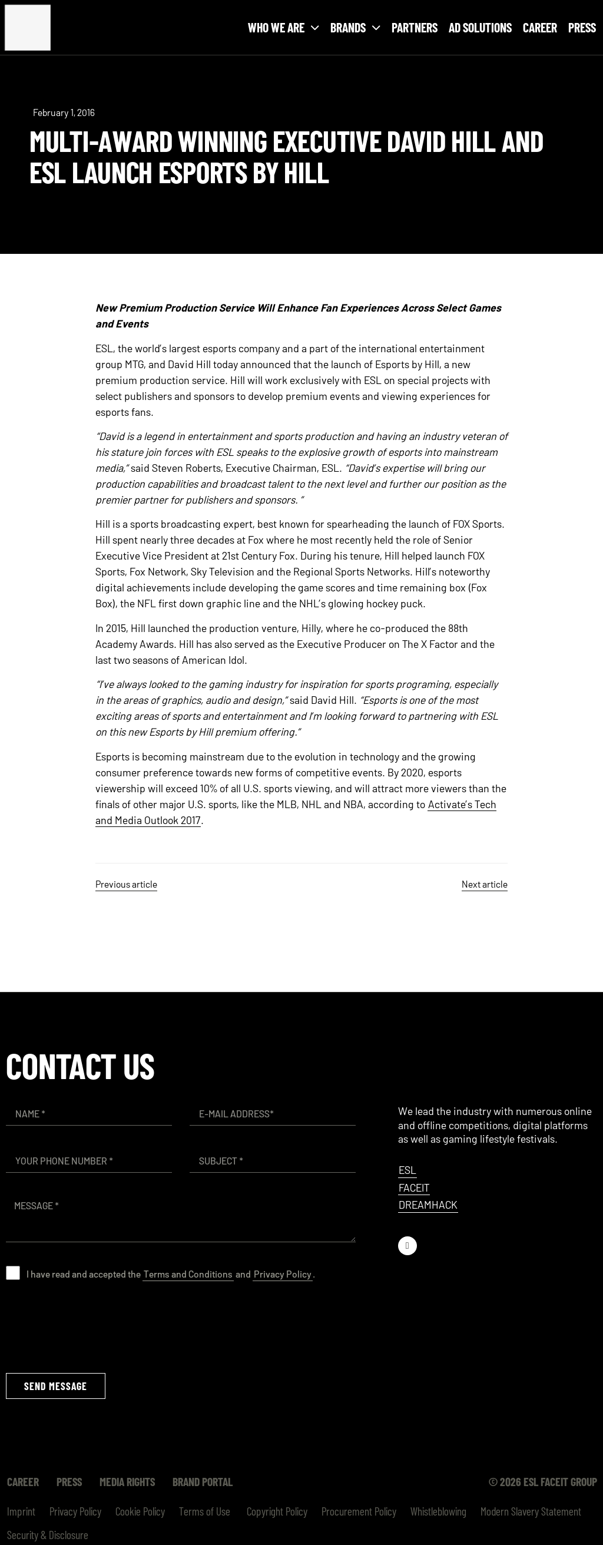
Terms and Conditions (188, 1273)
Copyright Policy (275, 1511)
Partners (415, 27)
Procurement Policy (359, 1511)
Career (540, 27)
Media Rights (127, 1481)
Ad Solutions (480, 27)
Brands (355, 27)
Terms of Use (204, 1511)
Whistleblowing (438, 1511)
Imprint (21, 1511)
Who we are (283, 27)
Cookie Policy (140, 1511)
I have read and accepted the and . (170, 1273)
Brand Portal (203, 1481)
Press (582, 27)
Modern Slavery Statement (531, 1511)
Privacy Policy (283, 1273)
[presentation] (95, 1326)
